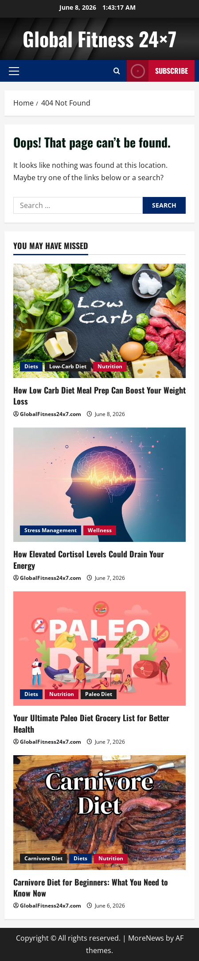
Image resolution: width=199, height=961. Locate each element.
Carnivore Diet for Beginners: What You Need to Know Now (90, 887)
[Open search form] (116, 70)
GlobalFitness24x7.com (50, 414)
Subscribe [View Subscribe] (157, 71)
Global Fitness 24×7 (99, 38)
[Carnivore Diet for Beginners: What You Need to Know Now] (99, 812)
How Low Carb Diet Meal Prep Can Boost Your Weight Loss (99, 395)
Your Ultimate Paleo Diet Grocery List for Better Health (91, 723)
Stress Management (50, 530)
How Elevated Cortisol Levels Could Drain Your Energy (88, 559)
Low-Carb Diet (67, 366)
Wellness (100, 530)
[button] (13, 71)
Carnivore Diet (43, 858)
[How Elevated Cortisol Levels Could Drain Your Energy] (99, 485)
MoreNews (146, 938)
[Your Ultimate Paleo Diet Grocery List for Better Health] (99, 648)
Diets (31, 366)
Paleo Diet (98, 694)
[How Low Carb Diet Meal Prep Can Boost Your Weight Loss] (99, 321)
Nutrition (110, 366)
